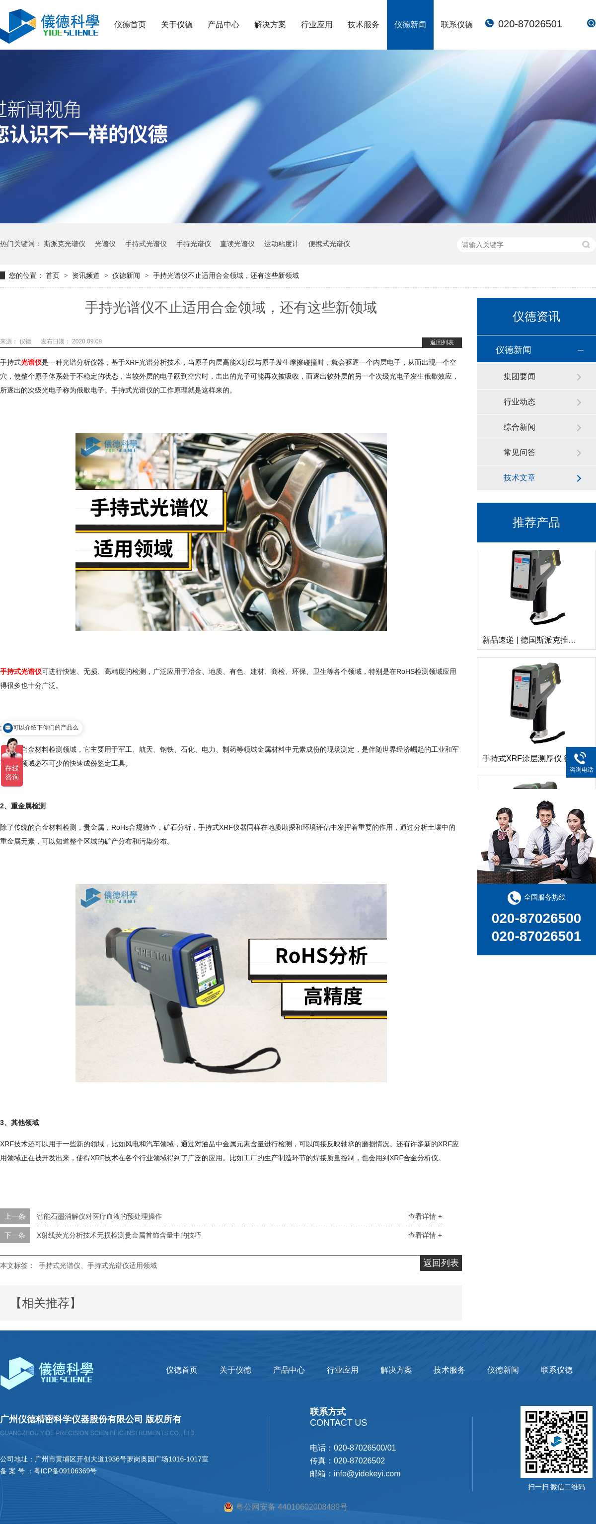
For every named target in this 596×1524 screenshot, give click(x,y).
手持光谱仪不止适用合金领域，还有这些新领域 (226, 275)
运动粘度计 (281, 244)
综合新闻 (519, 427)
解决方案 (270, 24)
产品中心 (223, 24)
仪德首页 (130, 24)
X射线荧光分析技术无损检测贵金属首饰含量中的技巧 (119, 1235)
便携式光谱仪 (329, 244)
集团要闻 (519, 376)
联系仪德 (457, 24)
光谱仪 (105, 244)
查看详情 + (425, 1216)
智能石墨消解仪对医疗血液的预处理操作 (99, 1216)
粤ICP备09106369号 (65, 1471)
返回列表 (442, 342)
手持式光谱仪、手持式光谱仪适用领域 (98, 1265)
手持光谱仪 (193, 244)
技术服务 (363, 24)
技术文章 (519, 477)
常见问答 (519, 452)
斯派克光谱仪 (64, 244)
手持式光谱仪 (146, 244)
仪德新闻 (410, 24)
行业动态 (519, 402)
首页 (54, 275)
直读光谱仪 (237, 244)
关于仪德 (177, 24)
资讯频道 (87, 275)
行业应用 (317, 24)
